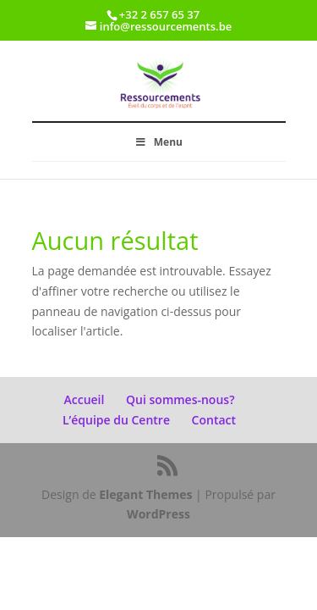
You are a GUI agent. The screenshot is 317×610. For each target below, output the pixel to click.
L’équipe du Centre (116, 420)
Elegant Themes (145, 494)
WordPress (158, 514)
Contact (214, 420)
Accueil (83, 399)
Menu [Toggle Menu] (158, 142)
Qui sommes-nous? (180, 399)
